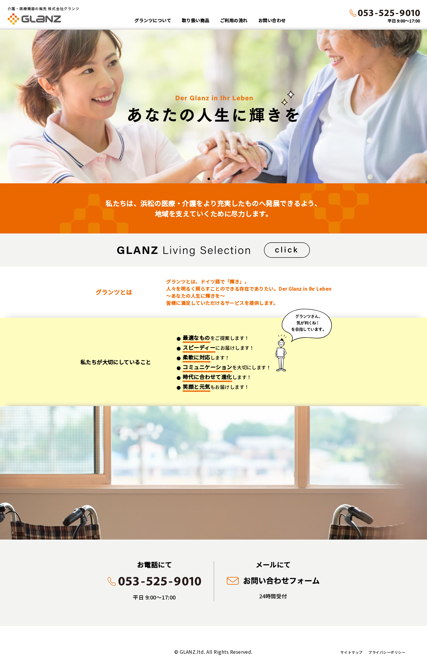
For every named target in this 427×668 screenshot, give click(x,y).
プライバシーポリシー (386, 652)
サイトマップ (351, 652)
